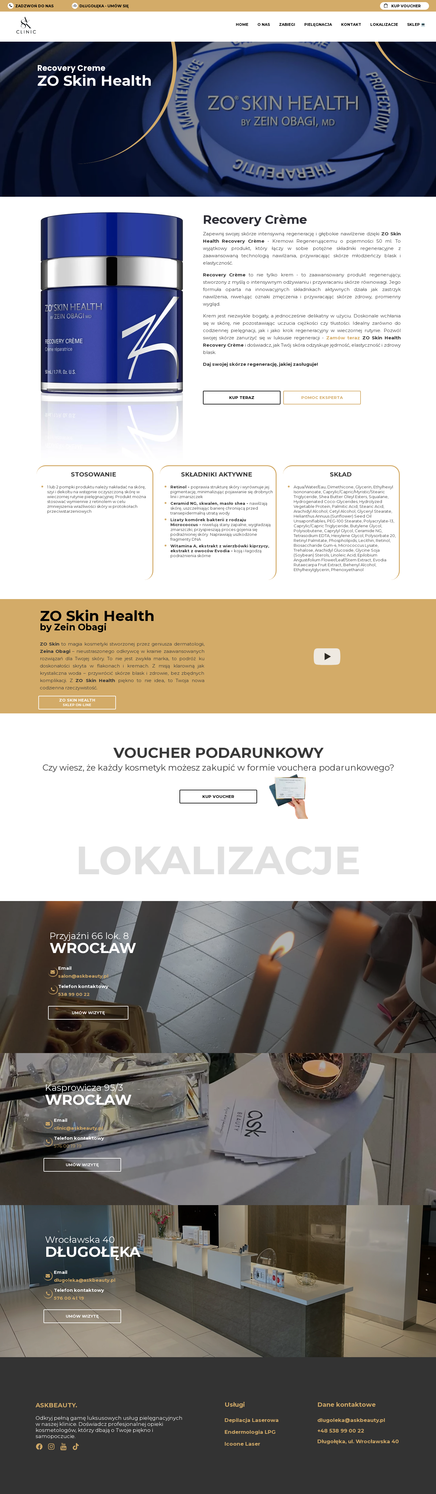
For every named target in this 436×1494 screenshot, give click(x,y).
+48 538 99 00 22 (340, 1431)
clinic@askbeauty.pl (78, 1128)
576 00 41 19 (69, 1298)
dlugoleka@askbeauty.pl (84, 1280)
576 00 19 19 (68, 1146)
